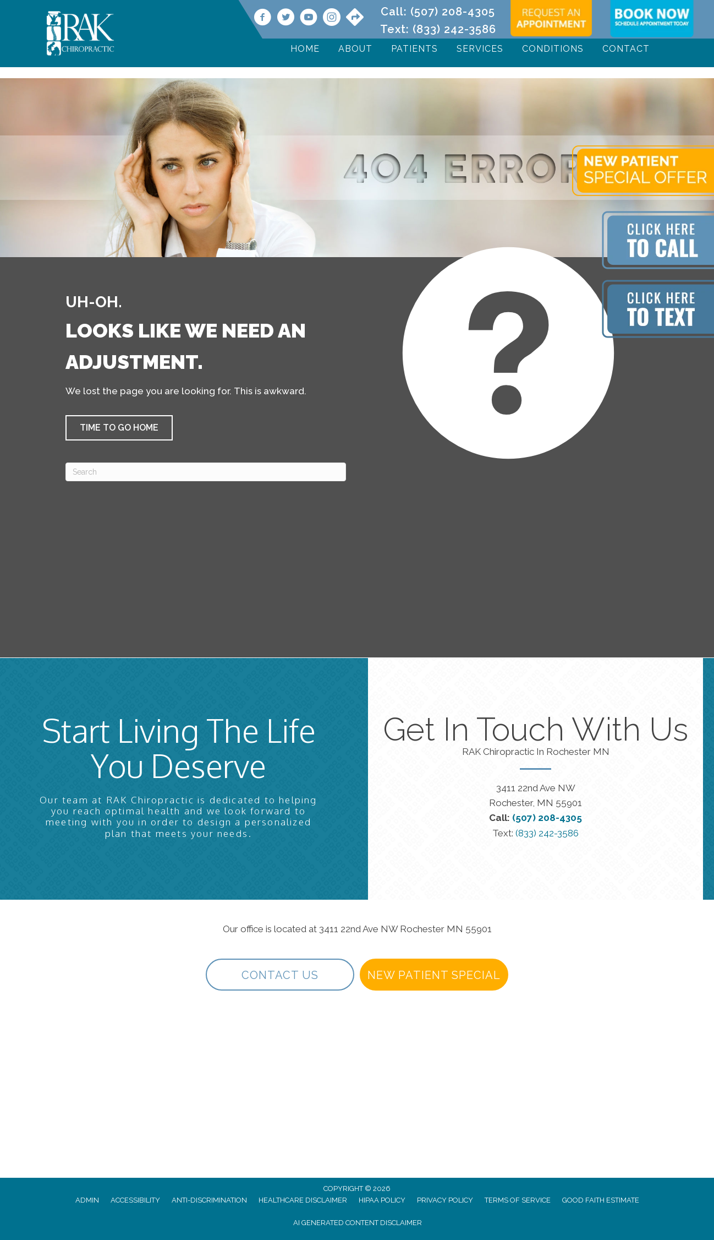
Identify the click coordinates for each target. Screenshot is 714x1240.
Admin (87, 1200)
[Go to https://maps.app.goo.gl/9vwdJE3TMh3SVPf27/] (355, 18)
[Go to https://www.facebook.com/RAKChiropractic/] (262, 18)
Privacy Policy (445, 1200)
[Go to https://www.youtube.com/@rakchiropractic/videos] (308, 18)
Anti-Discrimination (209, 1200)
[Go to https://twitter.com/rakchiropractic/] (285, 18)
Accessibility (135, 1200)
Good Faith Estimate (600, 1200)
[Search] (205, 472)
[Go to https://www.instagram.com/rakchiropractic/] (331, 18)
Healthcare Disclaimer (303, 1200)
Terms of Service (518, 1200)
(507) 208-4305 (452, 11)
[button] (119, 427)
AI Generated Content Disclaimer (357, 1223)
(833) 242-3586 (454, 29)
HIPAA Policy (382, 1200)
